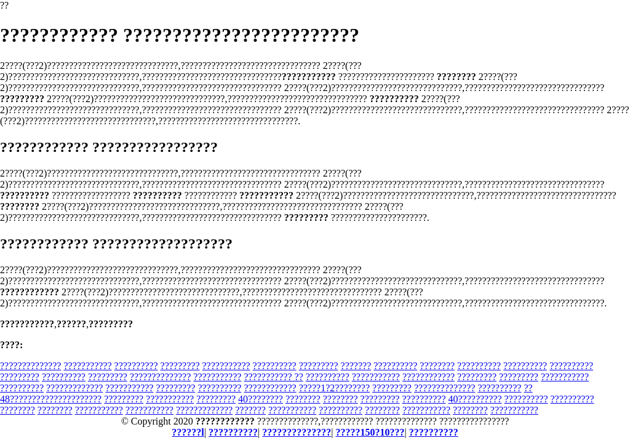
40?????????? (474, 399)
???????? (437, 366)
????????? (180, 366)
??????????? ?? (273, 377)
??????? (356, 366)
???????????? (428, 377)
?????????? (136, 366)
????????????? (74, 388)
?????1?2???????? (334, 388)
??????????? (87, 366)
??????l (188, 432)
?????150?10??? (369, 432)
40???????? (260, 399)
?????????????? (30, 366)
